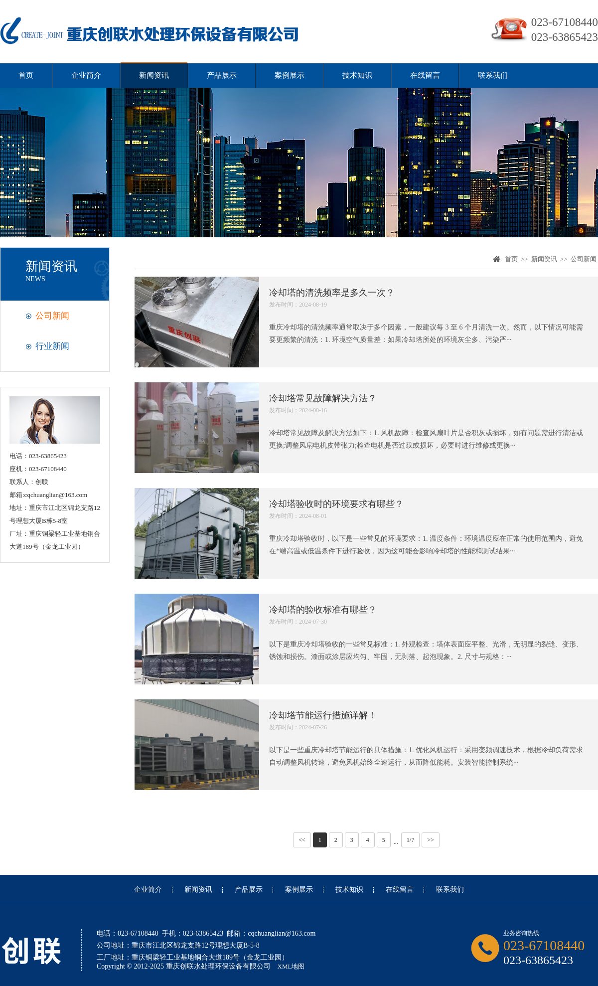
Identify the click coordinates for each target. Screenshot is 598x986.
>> (430, 839)
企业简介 (86, 75)
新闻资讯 (154, 75)
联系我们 (493, 75)
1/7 (410, 839)
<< (302, 839)
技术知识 (357, 75)
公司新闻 (52, 316)
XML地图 (291, 966)
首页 (25, 75)
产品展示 (222, 75)
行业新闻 (52, 346)
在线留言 (425, 75)
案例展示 (289, 75)
